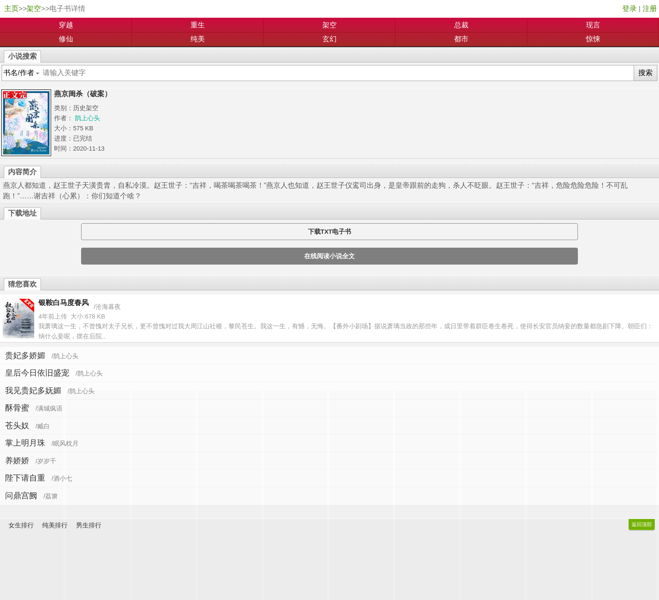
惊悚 (593, 39)
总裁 (461, 25)
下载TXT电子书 (329, 231)
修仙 (66, 39)
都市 (461, 39)
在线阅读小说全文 (329, 256)
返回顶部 (642, 524)
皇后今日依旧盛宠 (37, 372)
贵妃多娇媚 (25, 355)
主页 (11, 9)
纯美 (198, 39)
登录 (629, 9)
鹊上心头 (87, 118)
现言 (593, 25)
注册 (650, 9)
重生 (198, 25)
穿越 (66, 25)
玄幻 (329, 39)
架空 (34, 9)
